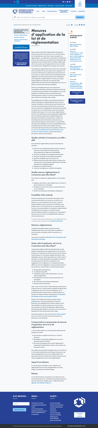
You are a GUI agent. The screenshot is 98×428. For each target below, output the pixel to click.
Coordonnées (81, 11)
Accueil (15, 24)
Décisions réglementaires (21, 35)
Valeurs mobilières (55, 413)
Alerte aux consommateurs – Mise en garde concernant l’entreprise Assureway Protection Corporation (76, 85)
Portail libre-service (80, 5)
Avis (84, 426)
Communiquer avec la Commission (79, 415)
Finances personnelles (56, 407)
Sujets (37, 11)
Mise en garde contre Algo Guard (75, 75)
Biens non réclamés (55, 420)
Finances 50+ (68, 5)
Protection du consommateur (54, 417)
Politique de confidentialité (75, 426)
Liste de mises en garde (58, 314)
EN (14, 2)
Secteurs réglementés (52, 11)
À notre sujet (74, 11)
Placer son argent (55, 403)
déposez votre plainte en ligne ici (41, 383)
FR (17, 2)
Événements (51, 5)
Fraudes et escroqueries (56, 405)
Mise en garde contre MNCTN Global (75, 45)
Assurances (53, 411)
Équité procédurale (19, 37)
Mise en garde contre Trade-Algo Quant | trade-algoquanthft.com (76, 67)
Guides (43, 11)
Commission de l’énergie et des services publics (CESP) (48, 295)
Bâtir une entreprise (55, 415)
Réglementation (42, 5)
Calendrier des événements (38, 405)
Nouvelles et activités (31, 5)
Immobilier (53, 409)
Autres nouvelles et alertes (76, 93)
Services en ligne (59, 5)
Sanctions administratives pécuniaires (21, 40)
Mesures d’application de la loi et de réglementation (64, 11)
